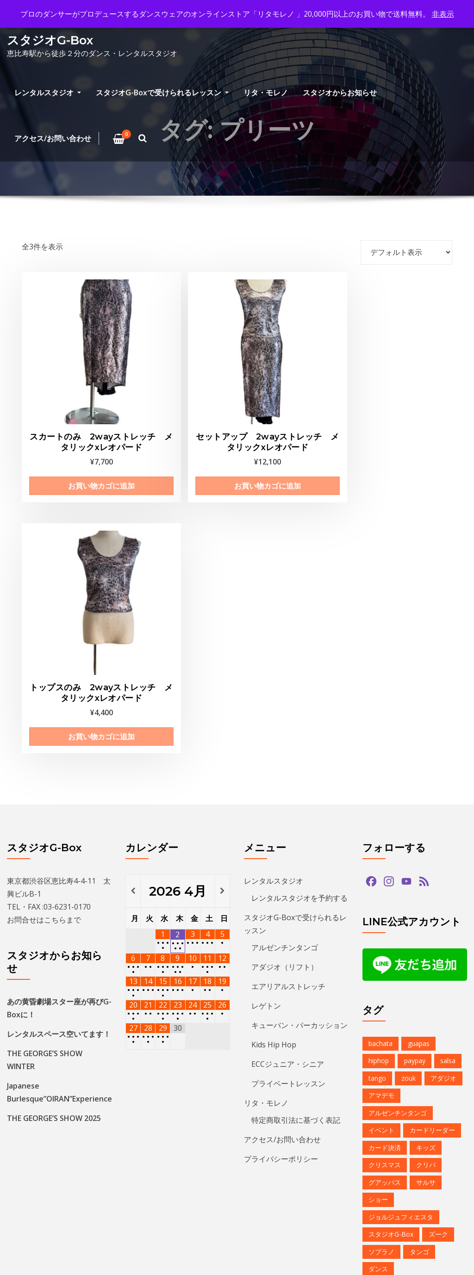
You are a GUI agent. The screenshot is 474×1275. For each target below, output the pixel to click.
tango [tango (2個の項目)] (377, 790)
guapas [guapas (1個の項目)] (419, 755)
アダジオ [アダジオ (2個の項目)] (443, 790)
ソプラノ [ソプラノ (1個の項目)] (381, 963)
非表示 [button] (443, 14)
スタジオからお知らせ (340, 92)
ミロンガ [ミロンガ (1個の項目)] (436, 1084)
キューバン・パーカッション (299, 737)
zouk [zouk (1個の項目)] (408, 790)
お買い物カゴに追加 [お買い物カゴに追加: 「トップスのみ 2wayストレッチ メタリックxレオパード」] (291, 447)
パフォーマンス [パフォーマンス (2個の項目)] (391, 1032)
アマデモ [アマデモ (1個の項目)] (381, 807)
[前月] (133, 602)
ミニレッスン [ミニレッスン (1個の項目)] (387, 1084)
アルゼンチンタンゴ (284, 659)
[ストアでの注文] (406, 252)
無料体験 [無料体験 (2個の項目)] (436, 1171)
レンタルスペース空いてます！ (59, 746)
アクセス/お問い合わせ (52, 138)
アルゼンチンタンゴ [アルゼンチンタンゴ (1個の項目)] (397, 824)
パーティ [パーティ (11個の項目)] (442, 1032)
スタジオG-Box (50, 40)
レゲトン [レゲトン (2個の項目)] (436, 1102)
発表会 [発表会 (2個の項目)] (445, 1188)
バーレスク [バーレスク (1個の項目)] (432, 1015)
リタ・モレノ (265, 92)
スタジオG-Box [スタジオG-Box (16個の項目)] (390, 945)
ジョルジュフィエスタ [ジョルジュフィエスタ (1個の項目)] (400, 928)
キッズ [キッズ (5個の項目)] (426, 859)
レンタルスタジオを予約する (299, 610)
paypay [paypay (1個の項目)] (414, 772)
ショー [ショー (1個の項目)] (378, 911)
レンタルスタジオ (47, 92)
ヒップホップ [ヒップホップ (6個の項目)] (387, 1050)
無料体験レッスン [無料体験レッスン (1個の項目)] (394, 1188)
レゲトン (266, 717)
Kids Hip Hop (273, 756)
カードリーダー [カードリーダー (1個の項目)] (432, 841)
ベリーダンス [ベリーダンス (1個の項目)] (387, 1067)
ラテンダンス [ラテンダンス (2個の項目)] (387, 1102)
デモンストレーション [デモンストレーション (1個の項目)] (400, 998)
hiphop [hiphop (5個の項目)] (378, 772)
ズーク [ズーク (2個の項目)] (438, 945)
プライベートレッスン (288, 795)
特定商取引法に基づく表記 (295, 832)
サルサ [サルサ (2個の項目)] (426, 894)
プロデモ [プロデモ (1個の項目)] (436, 1050)
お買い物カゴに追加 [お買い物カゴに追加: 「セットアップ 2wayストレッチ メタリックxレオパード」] (180, 447)
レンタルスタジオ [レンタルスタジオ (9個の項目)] (394, 1119)
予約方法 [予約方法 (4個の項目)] (381, 1137)
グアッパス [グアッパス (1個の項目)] (384, 894)
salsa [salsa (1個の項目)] (447, 772)
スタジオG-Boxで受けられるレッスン (162, 92)
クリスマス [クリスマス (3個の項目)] (384, 876)
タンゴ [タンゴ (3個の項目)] (419, 963)
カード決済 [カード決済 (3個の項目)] (384, 859)
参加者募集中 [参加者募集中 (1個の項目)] (429, 1137)
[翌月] (222, 602)
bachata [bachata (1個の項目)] (380, 755)
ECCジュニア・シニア (287, 776)
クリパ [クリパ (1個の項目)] (426, 876)
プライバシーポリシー (281, 871)
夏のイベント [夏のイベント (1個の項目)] (387, 1154)
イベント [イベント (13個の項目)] (381, 841)
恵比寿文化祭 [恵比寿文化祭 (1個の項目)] (387, 1171)
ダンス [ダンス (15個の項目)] (378, 980)
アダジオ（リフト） (284, 679)
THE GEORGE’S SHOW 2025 (54, 830)
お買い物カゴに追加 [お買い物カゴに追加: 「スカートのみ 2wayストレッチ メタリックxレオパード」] (69, 447)
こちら (55, 631)
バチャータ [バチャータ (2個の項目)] (384, 1015)
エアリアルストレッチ (288, 698)
